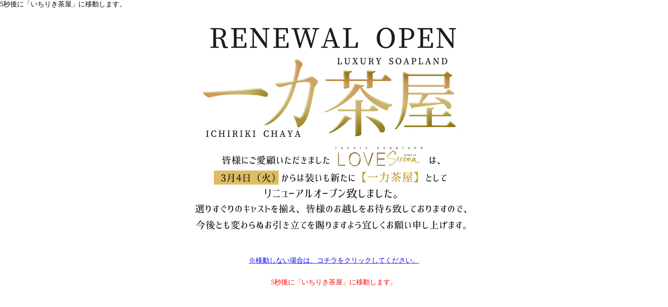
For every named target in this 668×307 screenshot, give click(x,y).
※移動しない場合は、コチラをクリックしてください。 (334, 260)
